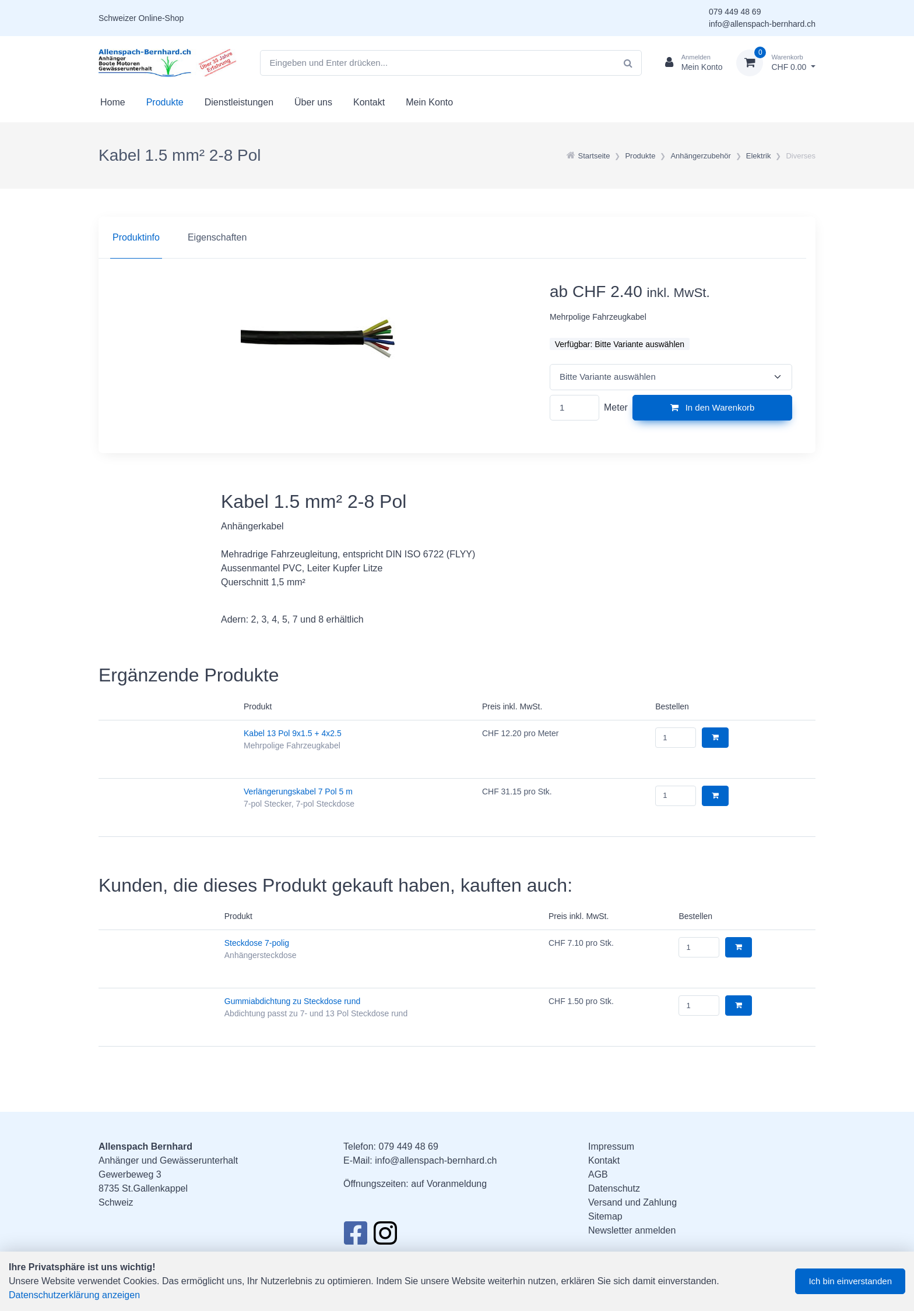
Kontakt (369, 102)
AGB (598, 1174)
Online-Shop (161, 18)
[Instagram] (385, 1236)
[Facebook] (355, 1236)
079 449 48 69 (735, 11)
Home (112, 102)
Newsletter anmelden (632, 1230)
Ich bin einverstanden (850, 1281)
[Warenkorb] (775, 63)
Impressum (611, 1146)
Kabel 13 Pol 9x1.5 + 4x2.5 (293, 733)
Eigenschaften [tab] (217, 237)
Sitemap (605, 1216)
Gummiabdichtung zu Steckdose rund (292, 1001)
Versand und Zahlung (632, 1202)
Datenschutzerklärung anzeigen (74, 1295)
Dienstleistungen (239, 102)
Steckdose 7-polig (256, 943)
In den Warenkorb (712, 407)
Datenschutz (614, 1188)
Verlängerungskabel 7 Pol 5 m (298, 791)
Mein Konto (429, 102)
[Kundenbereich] (689, 63)
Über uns (313, 102)
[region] (457, 238)
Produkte (165, 102)
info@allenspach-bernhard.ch (762, 24)
